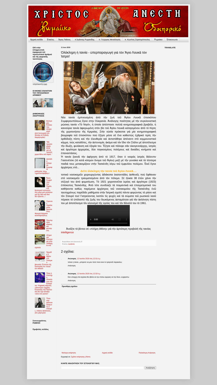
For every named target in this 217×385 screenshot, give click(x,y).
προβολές (71, 244)
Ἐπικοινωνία (172, 39)
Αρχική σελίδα (107, 353)
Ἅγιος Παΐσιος (64, 39)
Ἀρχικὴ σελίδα (36, 39)
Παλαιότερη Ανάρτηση (147, 353)
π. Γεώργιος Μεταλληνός (109, 39)
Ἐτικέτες (50, 39)
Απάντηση (72, 266)
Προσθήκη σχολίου (69, 286)
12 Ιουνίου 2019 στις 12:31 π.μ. (89, 259)
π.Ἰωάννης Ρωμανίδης (84, 39)
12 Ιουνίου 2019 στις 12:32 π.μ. (89, 274)
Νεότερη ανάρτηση (69, 353)
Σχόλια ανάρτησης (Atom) (80, 357)
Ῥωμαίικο (158, 39)
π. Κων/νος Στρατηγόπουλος (137, 39)
